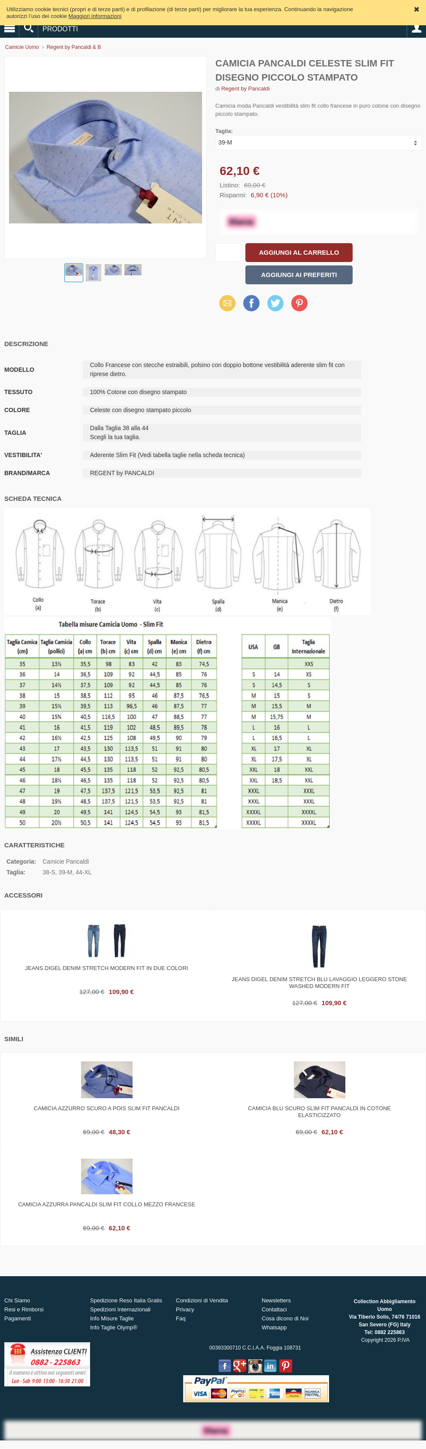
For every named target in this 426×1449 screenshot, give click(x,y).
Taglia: (224, 131)
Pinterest (299, 303)
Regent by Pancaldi (245, 88)
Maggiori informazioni (95, 16)
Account (416, 28)
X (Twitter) (275, 306)
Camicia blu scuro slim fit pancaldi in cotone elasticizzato (319, 1111)
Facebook (251, 303)
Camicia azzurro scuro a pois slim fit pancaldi (107, 1108)
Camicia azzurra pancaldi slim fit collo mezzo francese (106, 1204)
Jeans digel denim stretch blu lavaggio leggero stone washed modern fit (319, 982)
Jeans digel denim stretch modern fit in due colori (106, 968)
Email (225, 303)
